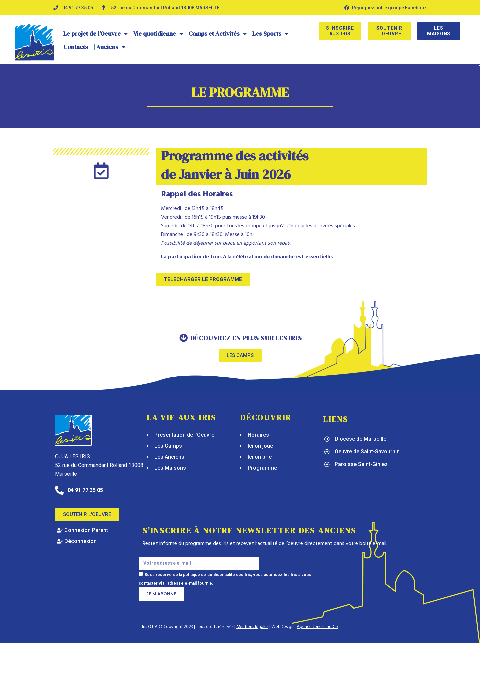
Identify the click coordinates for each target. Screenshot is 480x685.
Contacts (75, 47)
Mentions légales (252, 626)
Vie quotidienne (158, 33)
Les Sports (270, 33)
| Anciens (109, 47)
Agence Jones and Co (317, 626)
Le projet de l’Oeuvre (95, 33)
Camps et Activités (218, 33)
